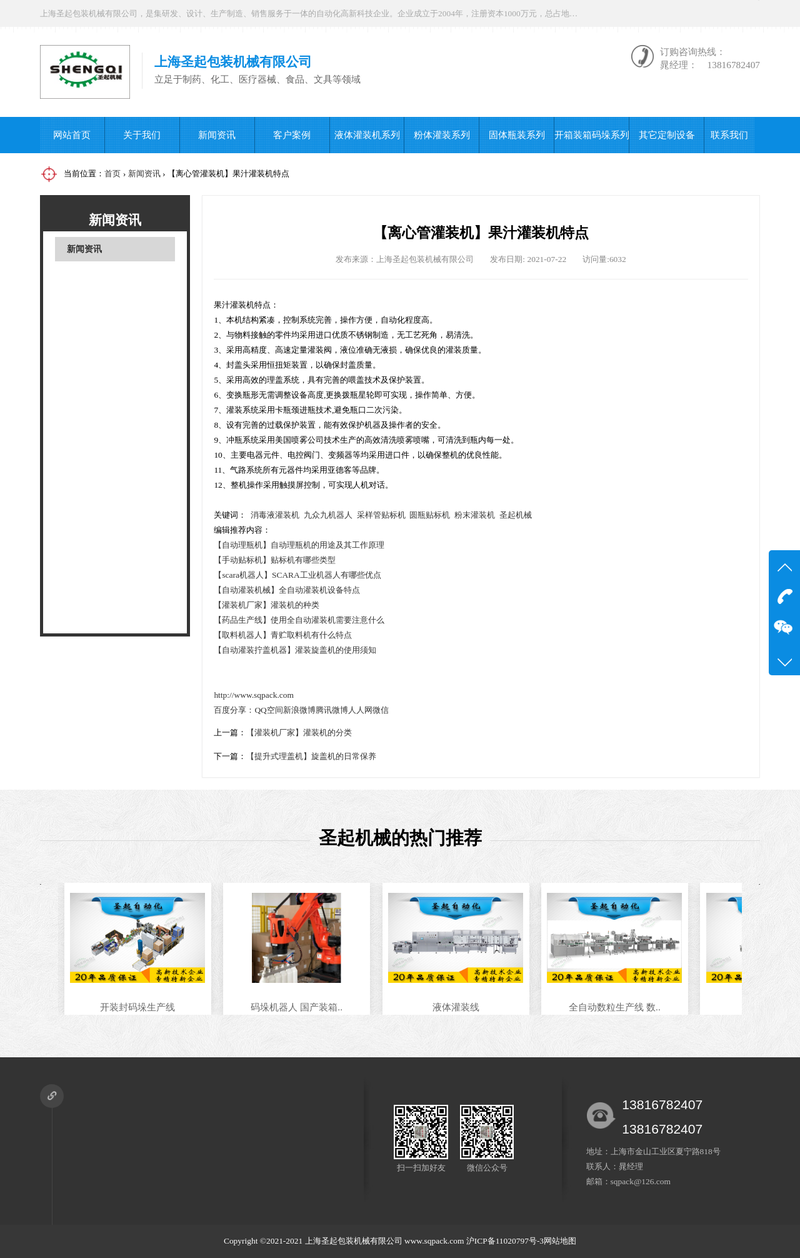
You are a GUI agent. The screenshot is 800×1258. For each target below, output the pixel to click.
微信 (380, 710)
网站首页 (72, 134)
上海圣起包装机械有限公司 (353, 1240)
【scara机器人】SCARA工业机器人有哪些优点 (297, 575)
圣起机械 (515, 515)
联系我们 (729, 134)
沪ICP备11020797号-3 (505, 1240)
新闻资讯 (217, 134)
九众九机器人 (328, 515)
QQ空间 (268, 710)
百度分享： (234, 710)
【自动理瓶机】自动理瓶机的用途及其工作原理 (299, 545)
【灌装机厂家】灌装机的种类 (266, 605)
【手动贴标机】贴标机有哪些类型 (275, 560)
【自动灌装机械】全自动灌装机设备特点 (287, 590)
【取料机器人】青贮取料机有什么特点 (283, 635)
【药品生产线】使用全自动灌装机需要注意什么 (299, 620)
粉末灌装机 (474, 515)
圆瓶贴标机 (429, 515)
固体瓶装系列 (517, 134)
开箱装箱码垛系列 (591, 134)
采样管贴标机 (381, 515)
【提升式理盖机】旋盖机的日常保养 (311, 756)
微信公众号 (724, 13)
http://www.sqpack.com (254, 695)
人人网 (360, 710)
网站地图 (560, 1240)
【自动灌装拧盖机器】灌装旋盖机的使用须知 (295, 650)
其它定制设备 (667, 134)
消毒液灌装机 (275, 515)
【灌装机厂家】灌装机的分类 (299, 732)
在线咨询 (646, 13)
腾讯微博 (332, 710)
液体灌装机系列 (367, 134)
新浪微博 (299, 710)
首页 (112, 173)
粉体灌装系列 (442, 134)
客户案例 (292, 134)
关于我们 (142, 134)
